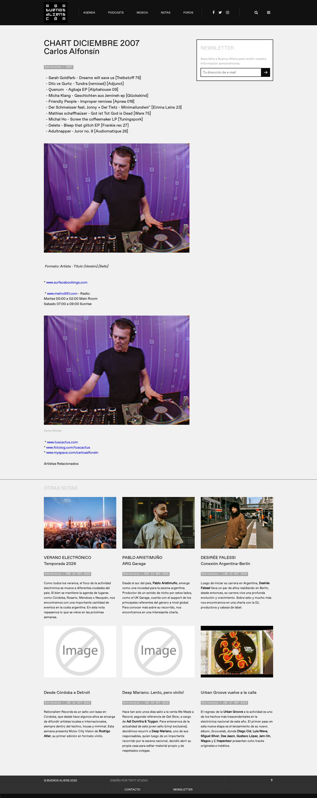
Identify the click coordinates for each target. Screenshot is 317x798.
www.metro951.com (62, 293)
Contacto (132, 789)
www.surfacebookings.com (66, 282)
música (142, 12)
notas (165, 12)
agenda (89, 12)
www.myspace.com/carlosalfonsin (72, 452)
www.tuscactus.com (62, 442)
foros (188, 12)
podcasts (116, 12)
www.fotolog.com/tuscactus (68, 447)
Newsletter (183, 789)
